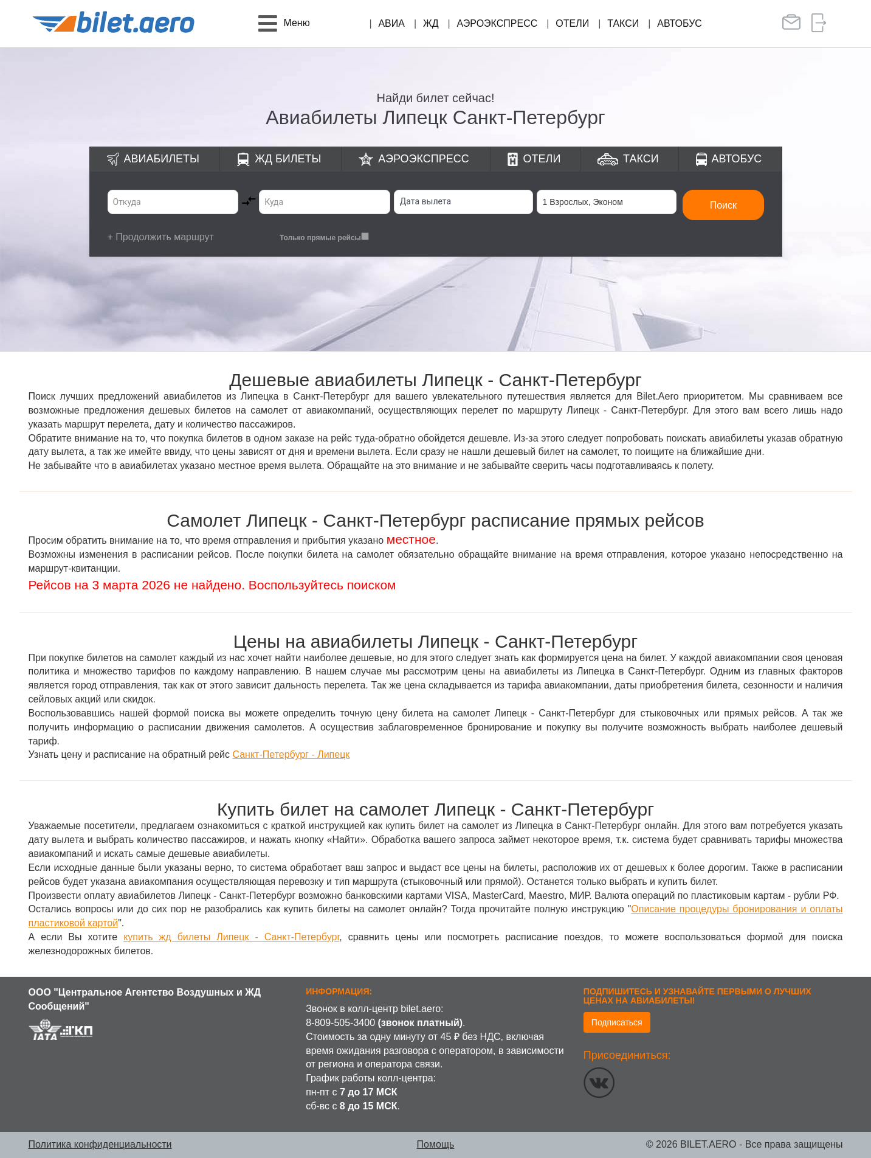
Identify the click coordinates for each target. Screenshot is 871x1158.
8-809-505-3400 (340, 1023)
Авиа (391, 23)
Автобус (679, 23)
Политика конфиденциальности (100, 1144)
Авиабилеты (161, 159)
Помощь (436, 1144)
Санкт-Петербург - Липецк (290, 754)
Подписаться (616, 1022)
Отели (572, 23)
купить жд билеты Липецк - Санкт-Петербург (231, 937)
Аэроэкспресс (497, 23)
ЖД (431, 23)
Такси (623, 23)
